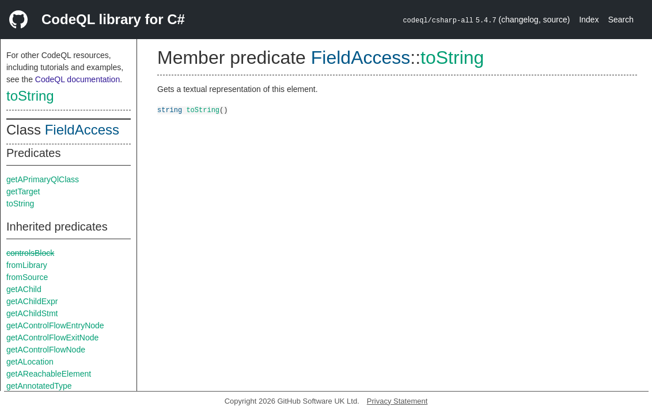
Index (588, 19)
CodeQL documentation (77, 79)
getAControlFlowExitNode (52, 337)
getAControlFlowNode (45, 349)
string (169, 109)
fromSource (27, 277)
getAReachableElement (48, 373)
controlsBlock (30, 253)
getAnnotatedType (39, 385)
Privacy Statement (397, 401)
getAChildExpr (32, 301)
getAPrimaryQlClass (42, 179)
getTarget (23, 191)
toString (30, 95)
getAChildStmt (32, 313)
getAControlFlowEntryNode (55, 325)
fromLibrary (26, 265)
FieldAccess (82, 129)
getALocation (30, 361)
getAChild (23, 289)
